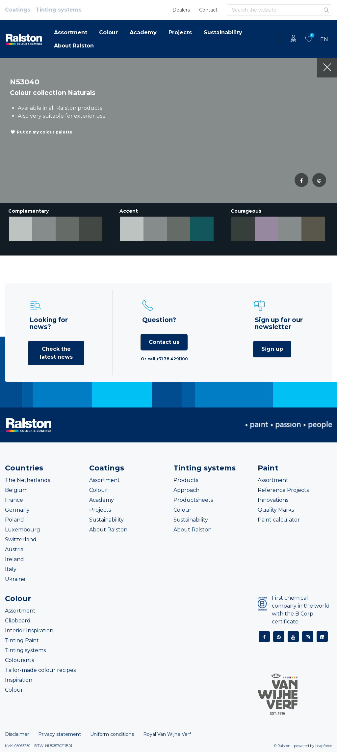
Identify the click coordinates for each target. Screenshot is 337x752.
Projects (180, 32)
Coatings (17, 10)
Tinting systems (59, 10)
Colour (108, 32)
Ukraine (15, 579)
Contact (208, 10)
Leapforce (323, 745)
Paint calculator (279, 520)
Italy (10, 569)
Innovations (273, 500)
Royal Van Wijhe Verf (167, 734)
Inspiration (18, 680)
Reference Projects (283, 490)
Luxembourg (22, 529)
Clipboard (18, 620)
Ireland (14, 559)
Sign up (272, 349)
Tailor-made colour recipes (40, 670)
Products (185, 480)
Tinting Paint (22, 640)
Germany (17, 510)
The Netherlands (27, 480)
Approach (186, 490)
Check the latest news (56, 353)
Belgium (16, 490)
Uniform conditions (112, 734)
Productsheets (193, 500)
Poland (14, 520)
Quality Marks (276, 510)
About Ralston (74, 46)
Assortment (70, 32)
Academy (143, 32)
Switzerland (21, 539)
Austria (14, 549)
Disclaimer (17, 734)
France (14, 500)
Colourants (19, 660)
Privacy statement (59, 734)
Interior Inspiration (29, 630)
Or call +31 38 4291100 (164, 358)
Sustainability (223, 32)
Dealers (181, 10)
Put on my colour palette (44, 132)
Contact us (164, 342)
